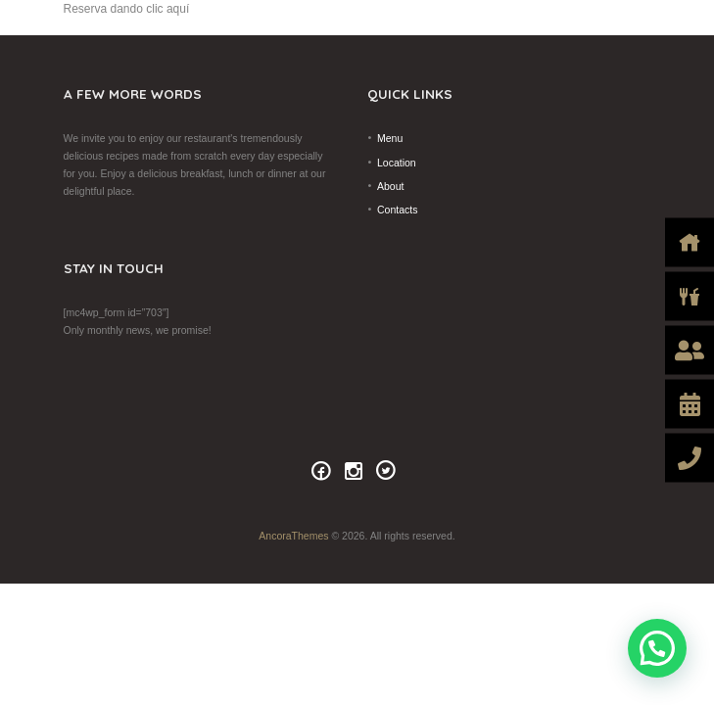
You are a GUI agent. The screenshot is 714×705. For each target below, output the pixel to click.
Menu (390, 138)
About (390, 186)
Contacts (397, 209)
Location (396, 162)
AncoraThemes (293, 535)
